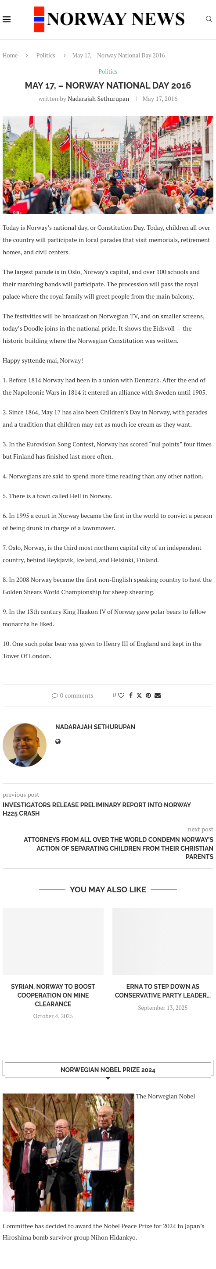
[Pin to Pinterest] (148, 695)
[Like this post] (121, 695)
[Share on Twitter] (139, 695)
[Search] (209, 20)
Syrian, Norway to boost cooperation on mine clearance (53, 995)
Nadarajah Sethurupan (98, 98)
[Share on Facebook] (131, 695)
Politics (45, 55)
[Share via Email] (158, 695)
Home (10, 55)
